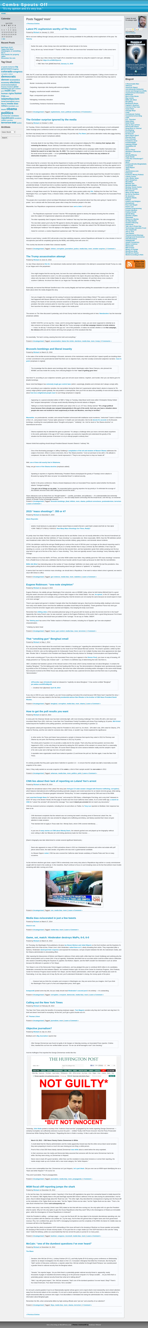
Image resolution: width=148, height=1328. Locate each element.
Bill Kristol (116, 721)
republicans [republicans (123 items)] (7, 118)
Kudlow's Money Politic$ (134, 175)
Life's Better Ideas (132, 178)
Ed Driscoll (129, 134)
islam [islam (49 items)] (7, 96)
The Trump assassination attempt (45, 256)
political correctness (72, 112)
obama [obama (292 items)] (12, 109)
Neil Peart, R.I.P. (7, 47)
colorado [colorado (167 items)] (6, 71)
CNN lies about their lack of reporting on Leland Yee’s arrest (61, 781)
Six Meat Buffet (131, 221)
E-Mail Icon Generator (130, 32)
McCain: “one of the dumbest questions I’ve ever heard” (59, 1243)
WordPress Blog (131, 251)
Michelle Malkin (131, 185)
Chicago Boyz (130, 110)
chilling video (42, 612)
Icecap (127, 160)
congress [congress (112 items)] (17, 71)
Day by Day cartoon (132, 125)
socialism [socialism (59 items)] (17, 118)
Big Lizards (129, 98)
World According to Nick (134, 255)
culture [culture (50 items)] (10, 74)
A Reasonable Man (132, 84)
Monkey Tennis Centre (133, 187)
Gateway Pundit (131, 144)
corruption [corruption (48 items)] (4, 74)
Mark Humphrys (131, 180)
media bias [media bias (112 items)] (12, 103)
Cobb (127, 112)
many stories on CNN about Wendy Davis (55, 830)
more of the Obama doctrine (46, 466)
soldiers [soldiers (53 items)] (4, 120)
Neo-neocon (129, 191)
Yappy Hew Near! (7, 49)
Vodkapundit (130, 240)
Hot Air (128, 153)
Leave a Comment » (34, 504)
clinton (53, 249)
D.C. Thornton (130, 119)
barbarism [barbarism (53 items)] (11, 67)
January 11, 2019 (67, 64)
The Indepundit (130, 230)
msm (63, 112)
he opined (98, 594)
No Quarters (129, 196)
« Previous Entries (33, 23)
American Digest (131, 87)
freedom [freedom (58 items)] (10, 87)
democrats (71, 995)
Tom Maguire (80, 1010)
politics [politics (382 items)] (7, 113)
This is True (129, 231)
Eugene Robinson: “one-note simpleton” (50, 584)
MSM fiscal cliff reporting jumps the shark (50, 1186)
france (53, 631)
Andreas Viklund (95, 1325)
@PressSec (35, 682)
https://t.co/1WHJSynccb (52, 60)
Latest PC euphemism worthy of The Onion (51, 29)
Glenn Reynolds (32, 519)
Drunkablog (129, 130)
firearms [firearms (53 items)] (4, 87)
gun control (60, 631)
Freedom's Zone (131, 141)
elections (78, 341)
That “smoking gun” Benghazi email (47, 638)
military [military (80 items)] (4, 106)
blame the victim (68, 341)
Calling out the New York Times (44, 1002)
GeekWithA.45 (130, 146)
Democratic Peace (132, 126)
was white (74, 1149)
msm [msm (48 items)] (17, 106)
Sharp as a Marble (132, 219)
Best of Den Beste (132, 96)
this (91, 191)
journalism (69, 249)
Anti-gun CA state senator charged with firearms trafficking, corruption (93, 789)
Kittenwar (128, 173)
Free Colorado (130, 139)
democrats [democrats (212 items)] (8, 76)
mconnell (68, 1236)
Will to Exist (129, 247)
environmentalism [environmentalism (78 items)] (9, 85)
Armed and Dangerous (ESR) (136, 91)
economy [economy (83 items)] (5, 83)
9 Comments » (87, 112)
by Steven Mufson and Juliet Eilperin (78, 945)
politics (74, 773)
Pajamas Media (130, 198)
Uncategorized (38, 112)
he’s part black (79, 1168)
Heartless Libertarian (133, 151)
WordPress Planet (132, 253)
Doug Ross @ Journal (133, 128)
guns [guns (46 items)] (2, 91)
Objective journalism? (39, 1028)
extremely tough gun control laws (58, 384)
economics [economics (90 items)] (15, 80)
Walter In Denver (131, 244)
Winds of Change (131, 249)
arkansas (54, 773)
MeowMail (129, 182)
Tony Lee (87, 806)
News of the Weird (132, 192)
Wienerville (129, 246)
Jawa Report (130, 167)
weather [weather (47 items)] (19, 123)
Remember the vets (8, 58)
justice (76, 249)
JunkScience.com (131, 171)
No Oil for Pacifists (132, 194)
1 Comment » (111, 249)
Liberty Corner (130, 176)
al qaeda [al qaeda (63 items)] (4, 67)
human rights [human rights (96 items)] (7, 93)
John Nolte (38, 1128)
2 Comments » (106, 341)
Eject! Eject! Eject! (132, 135)
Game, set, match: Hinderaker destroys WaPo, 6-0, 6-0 (57, 937)
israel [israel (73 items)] (3, 101)
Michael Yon (129, 183)
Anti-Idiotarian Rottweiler (134, 89)
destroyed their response (49, 950)
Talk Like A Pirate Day (133, 226)
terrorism (117, 501)
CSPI (127, 118)
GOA (127, 148)
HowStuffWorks (131, 155)
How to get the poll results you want (47, 711)
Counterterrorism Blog (133, 116)
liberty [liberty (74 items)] (4, 104)
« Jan (3, 39)
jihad (67, 501)
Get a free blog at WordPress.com (59, 1325)
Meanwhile (30, 417)
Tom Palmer (129, 233)
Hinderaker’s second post (77, 991)
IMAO (127, 162)
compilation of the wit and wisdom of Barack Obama (87, 451)
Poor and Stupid (131, 205)
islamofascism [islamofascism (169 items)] (10, 98)
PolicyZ (128, 199)
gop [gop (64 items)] (9, 88)
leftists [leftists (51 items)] (17, 101)
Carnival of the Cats (132, 107)
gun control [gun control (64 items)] (16, 88)
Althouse (128, 86)
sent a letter (78, 206)
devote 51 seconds (99, 420)
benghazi (54, 704)
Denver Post (92, 657)
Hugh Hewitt (129, 157)
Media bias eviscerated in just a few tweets (51, 918)
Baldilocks (129, 94)
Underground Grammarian (135, 237)
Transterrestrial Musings (134, 235)
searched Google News (38, 797)
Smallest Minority (131, 223)
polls (79, 773)
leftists (72, 501)
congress (61, 1236)
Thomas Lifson (34, 1016)
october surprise (99, 249)
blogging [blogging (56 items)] (15, 69)
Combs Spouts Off (25, 4)
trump (97, 341)
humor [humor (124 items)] (18, 93)
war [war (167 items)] (14, 122)
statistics (77, 577)
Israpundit (129, 166)
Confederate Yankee (132, 114)
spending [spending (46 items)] (10, 120)
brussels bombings (58, 501)
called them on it (75, 947)
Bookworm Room (131, 103)
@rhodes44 (48, 682)
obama (82, 501)
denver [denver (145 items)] (5, 79)
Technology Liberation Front (135, 228)
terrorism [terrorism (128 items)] (6, 122)
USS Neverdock (131, 239)
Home (3, 13)
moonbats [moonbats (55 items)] (11, 106)
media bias (83, 249)
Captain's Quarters (132, 105)
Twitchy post (34, 620)
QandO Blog (129, 214)
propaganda (77, 1179)
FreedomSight (130, 142)
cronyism (62, 995)
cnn (52, 910)
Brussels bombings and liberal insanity (49, 348)
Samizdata (129, 217)
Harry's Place (130, 150)
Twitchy (29, 39)
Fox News (82, 133)
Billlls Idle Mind (131, 100)
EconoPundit (130, 132)
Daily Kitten (129, 121)
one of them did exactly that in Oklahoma (45, 462)
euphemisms (55, 112)
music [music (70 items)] (3, 109)
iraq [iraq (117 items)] (3, 96)
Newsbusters (104, 313)
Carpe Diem (129, 109)
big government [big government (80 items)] (9, 68)
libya (52, 1305)
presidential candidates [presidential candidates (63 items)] (10, 116)
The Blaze (29, 1251)
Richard (36, 32)
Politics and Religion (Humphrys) (133, 202)
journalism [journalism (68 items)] (10, 101)
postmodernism (107, 501)
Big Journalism (42, 1036)
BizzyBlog (129, 102)
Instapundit (30, 991)
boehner (54, 1236)
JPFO (127, 169)
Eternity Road (130, 137)
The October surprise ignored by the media (51, 119)
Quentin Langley (131, 215)
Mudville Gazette (131, 189)
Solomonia (129, 224)
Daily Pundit (129, 123)
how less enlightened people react (43, 393)
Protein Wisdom (131, 210)
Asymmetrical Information (134, 93)
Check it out (30, 926)
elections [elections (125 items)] (15, 82)
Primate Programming (133, 208)
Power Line (129, 207)
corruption (60, 249)
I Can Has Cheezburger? (134, 158)
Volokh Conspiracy (132, 242)
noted (46, 853)
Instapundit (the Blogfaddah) (135, 164)
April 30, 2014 (55, 688)
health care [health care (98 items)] (10, 90)
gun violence (55, 577)
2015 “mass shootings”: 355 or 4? (46, 511)
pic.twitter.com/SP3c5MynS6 (41, 684)
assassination (56, 341)
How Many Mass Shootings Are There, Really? (73, 528)
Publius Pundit (130, 212)
